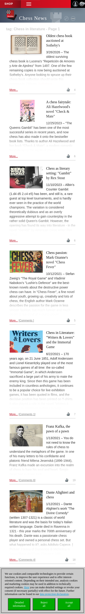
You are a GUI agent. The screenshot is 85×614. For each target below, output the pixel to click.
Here (26, 587)
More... (13, 89)
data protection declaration (54, 594)
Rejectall (43, 604)
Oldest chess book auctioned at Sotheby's (59, 40)
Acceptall (69, 604)
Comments (26, 320)
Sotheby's (45, 84)
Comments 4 (27, 559)
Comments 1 (27, 414)
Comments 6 (27, 480)
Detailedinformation (19, 604)
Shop (8, 3)
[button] (29, 4)
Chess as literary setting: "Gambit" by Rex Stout (58, 173)
